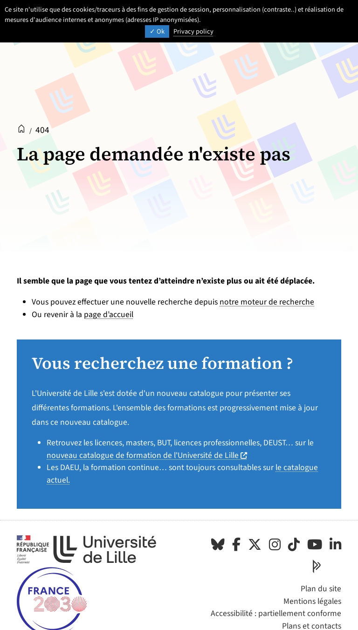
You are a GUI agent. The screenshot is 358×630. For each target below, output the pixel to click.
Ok (157, 31)
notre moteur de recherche (267, 302)
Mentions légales (312, 601)
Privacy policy (193, 31)
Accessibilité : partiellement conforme (276, 613)
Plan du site (321, 589)
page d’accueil (108, 314)
